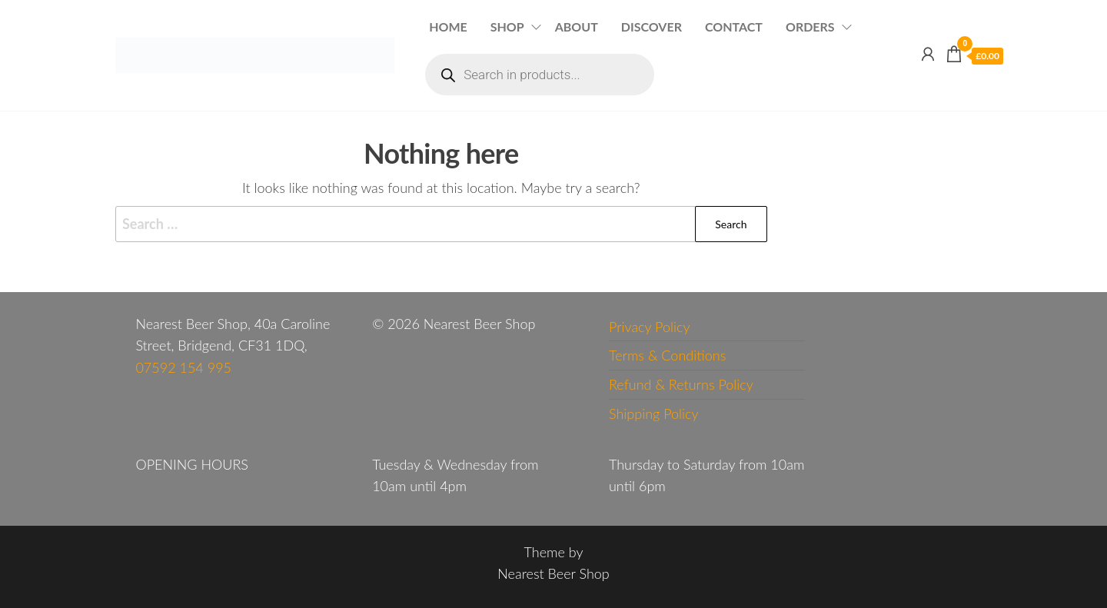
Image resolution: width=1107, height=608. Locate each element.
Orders (810, 26)
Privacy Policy (649, 326)
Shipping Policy (654, 413)
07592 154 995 (183, 367)
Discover (651, 26)
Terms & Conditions (667, 355)
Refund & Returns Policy (681, 384)
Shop (507, 26)
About (576, 26)
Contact (734, 26)
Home (448, 26)
